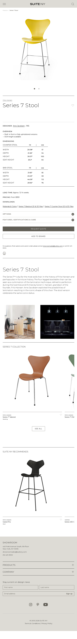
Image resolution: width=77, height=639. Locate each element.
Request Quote (38, 229)
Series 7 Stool (14, 10)
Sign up (69, 594)
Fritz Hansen (7, 100)
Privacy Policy (46, 623)
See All (38, 429)
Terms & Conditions (33, 623)
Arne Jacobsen (19, 126)
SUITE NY (43, 621)
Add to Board (38, 236)
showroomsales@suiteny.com (53, 246)
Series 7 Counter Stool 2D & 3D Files (59, 206)
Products (5, 10)
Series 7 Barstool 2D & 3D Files (31, 206)
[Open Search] (72, 4)
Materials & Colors (10, 206)
